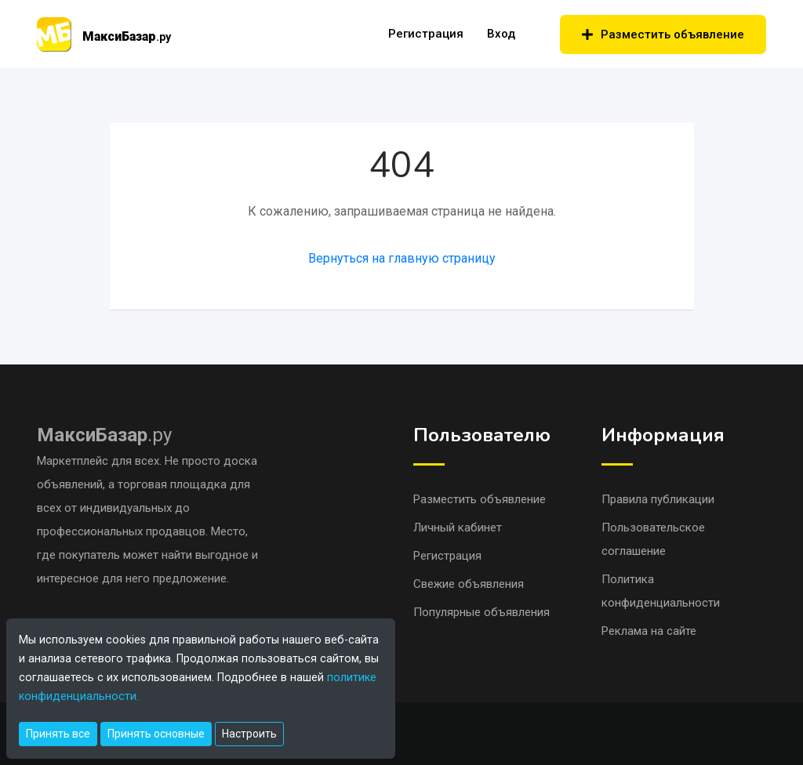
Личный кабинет (457, 527)
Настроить (249, 733)
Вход (501, 34)
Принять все (58, 733)
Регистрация (425, 34)
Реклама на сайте (648, 631)
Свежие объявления (468, 584)
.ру (104, 435)
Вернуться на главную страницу (402, 258)
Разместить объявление (663, 34)
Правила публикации (657, 499)
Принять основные (156, 733)
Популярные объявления (481, 612)
